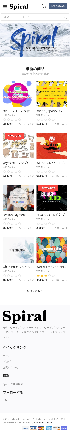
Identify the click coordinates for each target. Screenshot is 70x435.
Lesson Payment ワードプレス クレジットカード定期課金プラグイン (18, 215)
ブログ (7, 361)
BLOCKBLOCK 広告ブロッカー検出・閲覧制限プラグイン (51, 215)
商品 (6, 17)
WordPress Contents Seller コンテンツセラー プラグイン (51, 267)
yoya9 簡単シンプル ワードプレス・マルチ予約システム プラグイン (18, 163)
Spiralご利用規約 (13, 384)
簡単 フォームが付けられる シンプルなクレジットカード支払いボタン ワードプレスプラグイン (18, 111)
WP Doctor (9, 115)
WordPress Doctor (43, 422)
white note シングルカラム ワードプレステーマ (18, 267)
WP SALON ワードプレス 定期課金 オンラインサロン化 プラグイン (51, 163)
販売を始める (58, 6)
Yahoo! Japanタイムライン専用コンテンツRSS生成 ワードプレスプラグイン (51, 111)
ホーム (7, 356)
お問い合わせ (10, 367)
